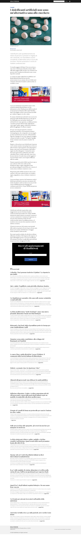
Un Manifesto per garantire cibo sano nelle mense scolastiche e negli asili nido (27, 301)
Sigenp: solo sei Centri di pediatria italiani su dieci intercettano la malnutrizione (28, 457)
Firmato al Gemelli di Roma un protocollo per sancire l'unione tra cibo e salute (29, 413)
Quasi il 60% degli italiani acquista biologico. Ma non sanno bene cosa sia (29, 488)
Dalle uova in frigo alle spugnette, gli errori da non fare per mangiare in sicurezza (30, 428)
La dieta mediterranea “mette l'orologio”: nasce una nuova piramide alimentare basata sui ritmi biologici (30, 314)
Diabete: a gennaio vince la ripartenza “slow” (26, 370)
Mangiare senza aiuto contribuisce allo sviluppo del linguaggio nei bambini (28, 342)
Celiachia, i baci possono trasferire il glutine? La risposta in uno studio (30, 273)
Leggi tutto (42, 280)
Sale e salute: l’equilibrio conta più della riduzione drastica (28, 287)
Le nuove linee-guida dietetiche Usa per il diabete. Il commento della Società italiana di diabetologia (28, 357)
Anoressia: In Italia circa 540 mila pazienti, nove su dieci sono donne (30, 515)
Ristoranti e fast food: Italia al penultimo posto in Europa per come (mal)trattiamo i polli (30, 328)
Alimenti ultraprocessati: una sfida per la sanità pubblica (30, 382)
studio (22, 76)
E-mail (30, 253)
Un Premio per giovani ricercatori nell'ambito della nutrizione (28, 502)
